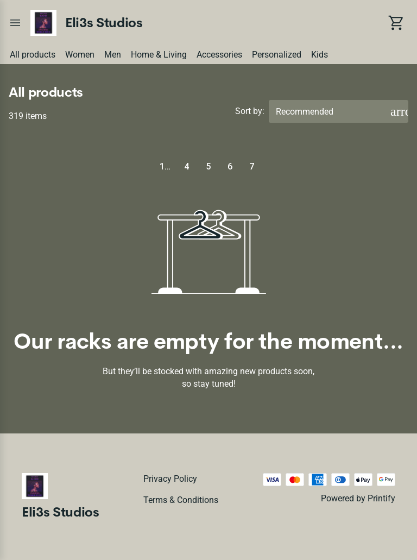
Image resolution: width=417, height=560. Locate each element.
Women (79, 54)
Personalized (276, 54)
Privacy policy (170, 479)
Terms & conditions (180, 500)
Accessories (219, 54)
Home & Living (159, 54)
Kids (319, 54)
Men (112, 54)
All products (32, 54)
